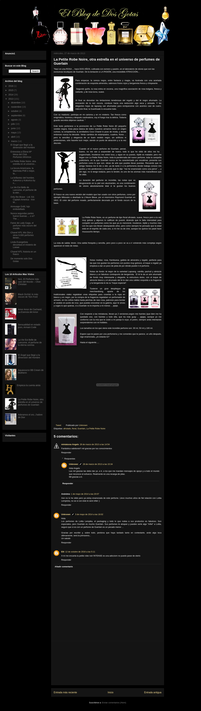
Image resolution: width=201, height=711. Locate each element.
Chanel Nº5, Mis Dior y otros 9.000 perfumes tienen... (22, 235)
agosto (14, 119)
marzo (14, 141)
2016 (11, 86)
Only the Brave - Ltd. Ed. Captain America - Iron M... (23, 199)
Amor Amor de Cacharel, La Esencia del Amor (30, 310)
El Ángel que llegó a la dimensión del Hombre (23, 146)
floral (74, 428)
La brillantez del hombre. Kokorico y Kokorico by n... (23, 180)
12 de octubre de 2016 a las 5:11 (80, 552)
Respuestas (69, 458)
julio (13, 124)
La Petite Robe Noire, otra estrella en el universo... (23, 162)
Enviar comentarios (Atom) (114, 702)
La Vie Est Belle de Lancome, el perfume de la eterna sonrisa (30, 342)
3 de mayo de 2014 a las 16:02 (89, 514)
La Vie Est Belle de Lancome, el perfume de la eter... (24, 190)
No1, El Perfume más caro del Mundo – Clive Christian (29, 282)
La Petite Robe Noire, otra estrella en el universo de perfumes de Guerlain (30, 402)
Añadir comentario (64, 566)
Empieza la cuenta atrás (29, 385)
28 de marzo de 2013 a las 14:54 (95, 444)
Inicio (110, 692)
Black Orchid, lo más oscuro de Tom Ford (28, 295)
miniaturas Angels (70, 444)
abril (13, 137)
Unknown (73, 464)
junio (13, 128)
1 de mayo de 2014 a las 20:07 (85, 494)
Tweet (58, 425)
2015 (11, 90)
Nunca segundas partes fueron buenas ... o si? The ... (23, 216)
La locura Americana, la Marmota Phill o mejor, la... (23, 171)
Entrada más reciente (65, 692)
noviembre (16, 107)
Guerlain (81, 428)
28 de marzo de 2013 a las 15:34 (98, 464)
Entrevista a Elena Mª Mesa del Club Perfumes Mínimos (21, 154)
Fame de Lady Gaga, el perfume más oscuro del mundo (23, 226)
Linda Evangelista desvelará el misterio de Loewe (23, 245)
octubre (15, 111)
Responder (66, 452)
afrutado (67, 428)
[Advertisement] (107, 663)
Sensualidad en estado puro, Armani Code (29, 326)
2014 (11, 94)
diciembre (16, 102)
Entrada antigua (152, 692)
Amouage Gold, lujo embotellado (20, 207)
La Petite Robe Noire (95, 428)
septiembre (16, 115)
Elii (62, 552)
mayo (14, 132)
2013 (11, 99)
